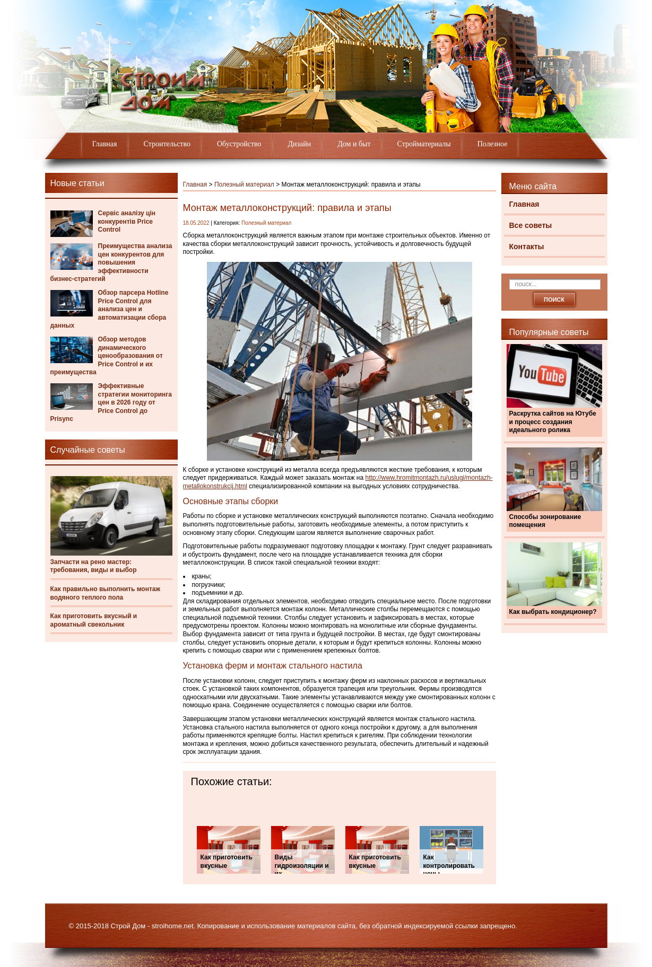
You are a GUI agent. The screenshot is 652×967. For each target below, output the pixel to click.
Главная (104, 144)
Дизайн (299, 144)
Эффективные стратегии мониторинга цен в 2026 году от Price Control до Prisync (111, 402)
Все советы (530, 225)
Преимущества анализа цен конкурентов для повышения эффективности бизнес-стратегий (111, 262)
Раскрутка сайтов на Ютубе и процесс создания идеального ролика (552, 422)
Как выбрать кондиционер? (553, 612)
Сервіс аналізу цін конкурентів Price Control (127, 221)
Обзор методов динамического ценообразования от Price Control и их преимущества (106, 356)
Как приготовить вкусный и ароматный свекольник (93, 620)
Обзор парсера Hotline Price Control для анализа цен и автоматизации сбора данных (109, 309)
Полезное (492, 144)
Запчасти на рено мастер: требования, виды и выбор (93, 566)
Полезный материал (244, 184)
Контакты (526, 246)
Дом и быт (353, 144)
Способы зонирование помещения (545, 521)
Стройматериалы (424, 144)
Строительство (167, 144)
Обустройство (239, 144)
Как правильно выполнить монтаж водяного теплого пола (105, 593)
